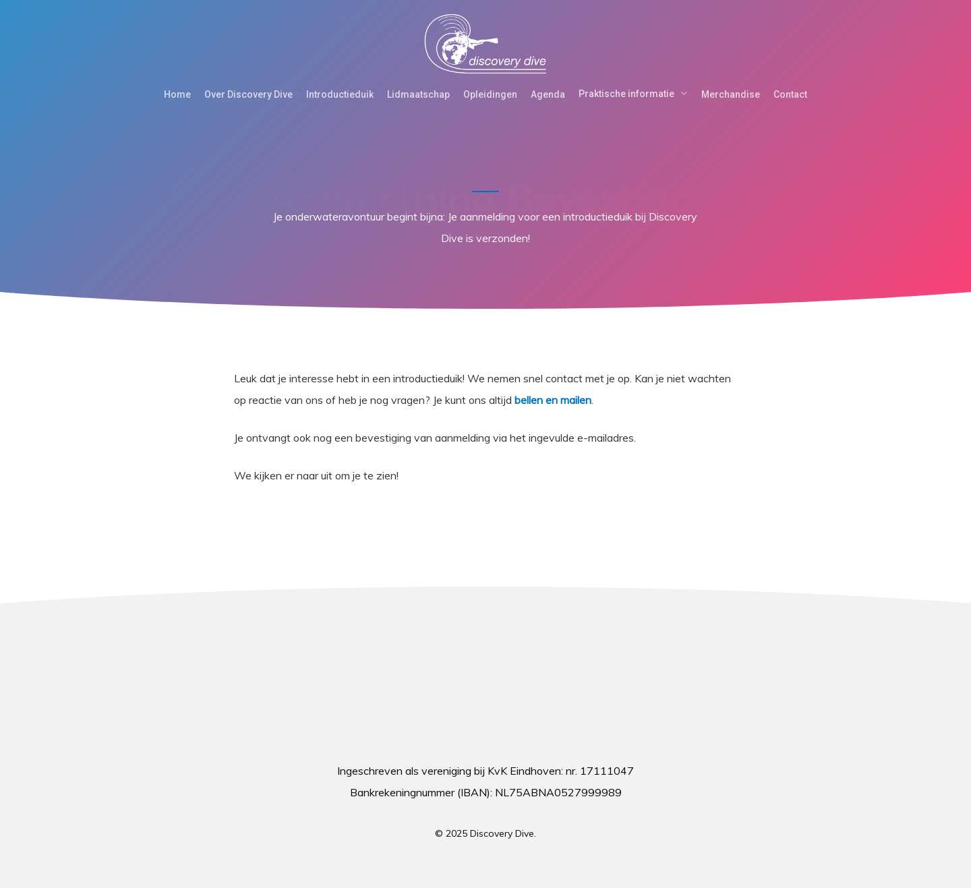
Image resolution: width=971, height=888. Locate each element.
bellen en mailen (552, 400)
